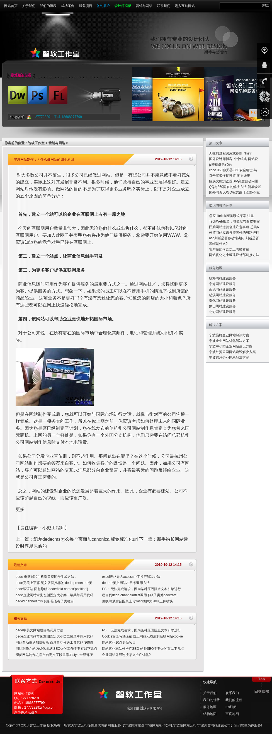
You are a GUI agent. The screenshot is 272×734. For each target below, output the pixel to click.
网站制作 (38, 414)
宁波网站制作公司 (158, 725)
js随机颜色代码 (220, 164)
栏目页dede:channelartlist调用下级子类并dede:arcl (139, 595)
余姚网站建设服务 (222, 289)
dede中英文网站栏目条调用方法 (126, 583)
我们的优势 (211, 700)
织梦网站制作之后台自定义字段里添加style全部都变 (54, 655)
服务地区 (210, 707)
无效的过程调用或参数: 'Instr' (230, 153)
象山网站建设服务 (222, 306)
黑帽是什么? (218, 244)
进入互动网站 (185, 6)
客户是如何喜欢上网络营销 (229, 249)
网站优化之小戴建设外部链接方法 (234, 255)
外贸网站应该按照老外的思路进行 (234, 233)
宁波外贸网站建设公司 (214, 725)
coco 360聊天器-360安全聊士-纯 (233, 170)
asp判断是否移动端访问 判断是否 (234, 238)
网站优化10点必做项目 (119, 642)
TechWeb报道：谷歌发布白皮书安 (234, 221)
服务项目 (85, 6)
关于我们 (28, 6)
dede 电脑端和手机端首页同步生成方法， (46, 577)
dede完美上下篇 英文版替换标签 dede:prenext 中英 (54, 583)
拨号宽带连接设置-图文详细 (229, 176)
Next (254, 112)
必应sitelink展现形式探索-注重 (231, 216)
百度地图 (232, 714)
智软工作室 (36, 143)
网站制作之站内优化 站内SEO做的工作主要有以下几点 (56, 649)
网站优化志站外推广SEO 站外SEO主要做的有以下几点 (143, 649)
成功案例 (67, 6)
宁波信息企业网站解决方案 (229, 357)
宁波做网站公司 (184, 725)
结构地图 (210, 714)
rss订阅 (231, 707)
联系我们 (163, 6)
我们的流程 (48, 6)
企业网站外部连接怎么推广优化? (126, 655)
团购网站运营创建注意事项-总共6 (234, 227)
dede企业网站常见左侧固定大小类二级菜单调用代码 (54, 595)
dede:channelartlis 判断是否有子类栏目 (45, 601)
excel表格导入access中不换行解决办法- (131, 577)
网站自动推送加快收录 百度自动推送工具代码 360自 (54, 642)
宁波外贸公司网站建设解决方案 (232, 352)
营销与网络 (144, 6)
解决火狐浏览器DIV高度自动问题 (233, 181)
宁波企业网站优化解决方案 (229, 341)
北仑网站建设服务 (222, 312)
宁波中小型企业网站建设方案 (230, 346)
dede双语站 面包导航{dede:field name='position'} (52, 589)
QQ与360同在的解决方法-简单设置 (235, 187)
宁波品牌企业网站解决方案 (229, 335)
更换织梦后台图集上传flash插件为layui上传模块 (137, 601)
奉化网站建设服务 (222, 301)
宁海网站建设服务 (222, 284)
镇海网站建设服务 (222, 278)
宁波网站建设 (134, 725)
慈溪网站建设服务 (222, 295)
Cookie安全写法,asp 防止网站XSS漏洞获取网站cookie (142, 636)
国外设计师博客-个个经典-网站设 (233, 159)
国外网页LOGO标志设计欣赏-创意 (234, 192)
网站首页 (11, 6)
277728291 (43, 117)
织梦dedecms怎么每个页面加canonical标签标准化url (85, 539)
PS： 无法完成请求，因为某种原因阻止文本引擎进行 (141, 589)
